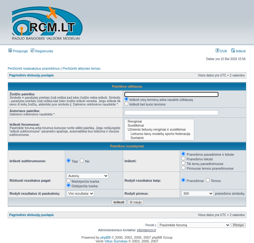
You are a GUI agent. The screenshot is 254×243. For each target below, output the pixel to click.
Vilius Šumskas (116, 241)
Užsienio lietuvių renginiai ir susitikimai (159, 130)
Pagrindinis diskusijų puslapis (31, 75)
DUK (221, 51)
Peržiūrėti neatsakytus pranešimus (34, 68)
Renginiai (159, 121)
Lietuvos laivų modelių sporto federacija (159, 134)
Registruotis (42, 51)
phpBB (105, 237)
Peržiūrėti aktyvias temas (81, 68)
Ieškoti (238, 51)
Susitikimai (159, 126)
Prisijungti (18, 51)
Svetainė (159, 138)
